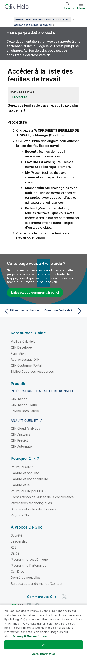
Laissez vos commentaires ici (35, 292)
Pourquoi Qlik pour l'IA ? (28, 491)
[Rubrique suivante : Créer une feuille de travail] (64, 311)
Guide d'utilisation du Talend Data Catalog (42, 19)
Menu (81, 8)
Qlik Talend (19, 399)
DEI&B (15, 553)
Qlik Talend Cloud (24, 405)
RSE (13, 547)
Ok (43, 644)
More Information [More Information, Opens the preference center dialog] (43, 654)
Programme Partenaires (28, 565)
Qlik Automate (21, 446)
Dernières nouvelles (26, 577)
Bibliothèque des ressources (32, 371)
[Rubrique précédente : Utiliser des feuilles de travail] (23, 311)
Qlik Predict (19, 440)
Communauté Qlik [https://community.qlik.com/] (41, 597)
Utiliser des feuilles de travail (33, 24)
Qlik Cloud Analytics (25, 428)
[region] (43, 631)
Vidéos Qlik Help (23, 341)
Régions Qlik (20, 515)
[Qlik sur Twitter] (64, 596)
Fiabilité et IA (20, 485)
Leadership (19, 541)
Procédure (19, 97)
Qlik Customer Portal (26, 365)
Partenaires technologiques (31, 503)
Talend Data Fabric (25, 411)
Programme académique (29, 559)
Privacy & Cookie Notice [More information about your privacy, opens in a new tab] (29, 636)
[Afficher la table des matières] (8, 19)
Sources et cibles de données (33, 509)
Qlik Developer (22, 347)
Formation (18, 353)
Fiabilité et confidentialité (29, 479)
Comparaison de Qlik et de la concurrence (42, 497)
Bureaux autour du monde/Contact (36, 583)
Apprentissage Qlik (25, 359)
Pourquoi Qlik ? (22, 467)
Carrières (17, 571)
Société (16, 535)
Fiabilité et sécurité (25, 473)
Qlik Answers (20, 434)
